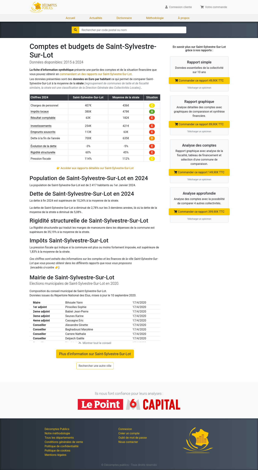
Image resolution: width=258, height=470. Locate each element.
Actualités (95, 18)
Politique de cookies (57, 450)
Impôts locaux (40, 111)
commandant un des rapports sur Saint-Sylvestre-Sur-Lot (96, 74)
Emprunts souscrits (43, 132)
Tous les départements (59, 437)
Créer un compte (129, 433)
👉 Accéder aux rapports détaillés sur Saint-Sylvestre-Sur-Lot (95, 168)
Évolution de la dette (43, 146)
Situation (152, 97)
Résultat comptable (43, 118)
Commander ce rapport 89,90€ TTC (199, 124)
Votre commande (213, 7)
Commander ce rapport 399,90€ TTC (199, 211)
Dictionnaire (124, 18)
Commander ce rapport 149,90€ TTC (199, 172)
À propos (183, 18)
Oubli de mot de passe (132, 437)
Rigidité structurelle (43, 152)
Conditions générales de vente (64, 442)
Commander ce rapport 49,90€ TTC (199, 80)
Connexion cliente (178, 7)
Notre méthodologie (57, 433)
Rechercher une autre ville (95, 366)
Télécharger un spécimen (199, 88)
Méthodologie (155, 18)
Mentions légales (55, 455)
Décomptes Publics (57, 429)
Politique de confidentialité (61, 446)
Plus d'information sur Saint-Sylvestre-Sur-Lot (95, 354)
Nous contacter (128, 442)
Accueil (70, 18)
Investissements (41, 126)
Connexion (125, 429)
